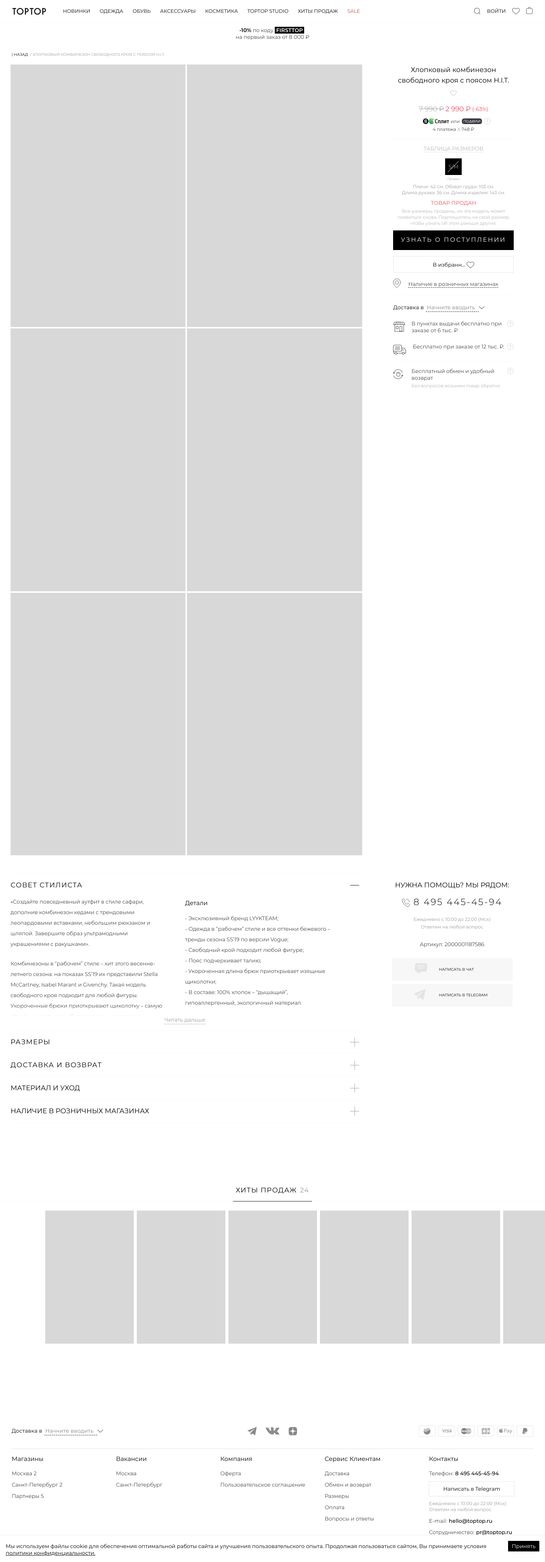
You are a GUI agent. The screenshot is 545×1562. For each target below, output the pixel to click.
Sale (353, 11)
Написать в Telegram (471, 1488)
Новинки (76, 11)
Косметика (221, 11)
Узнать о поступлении (453, 240)
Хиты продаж (318, 11)
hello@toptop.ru (471, 1521)
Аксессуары (178, 11)
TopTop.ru (29, 11)
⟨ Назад (20, 54)
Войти (496, 11)
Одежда (111, 11)
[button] (185, 885)
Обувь (142, 11)
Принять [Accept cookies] (524, 1546)
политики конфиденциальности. (50, 1553)
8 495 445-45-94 (477, 1473)
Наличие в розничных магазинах (453, 284)
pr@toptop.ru (494, 1532)
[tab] (272, 1194)
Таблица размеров (454, 149)
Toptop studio (267, 11)
